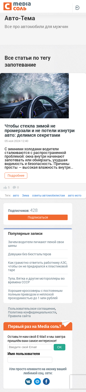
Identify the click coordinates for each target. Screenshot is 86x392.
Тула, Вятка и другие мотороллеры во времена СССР (36, 280)
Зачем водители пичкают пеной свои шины (36, 244)
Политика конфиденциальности (32, 312)
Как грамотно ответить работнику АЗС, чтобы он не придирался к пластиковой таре (38, 266)
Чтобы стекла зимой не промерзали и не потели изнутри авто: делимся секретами (40, 130)
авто (16, 195)
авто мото (74, 195)
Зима (25, 195)
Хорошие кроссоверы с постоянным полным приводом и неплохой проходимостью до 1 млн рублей (35, 294)
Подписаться (38, 217)
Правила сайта (19, 316)
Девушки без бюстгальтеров (29, 254)
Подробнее (16, 175)
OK (59, 347)
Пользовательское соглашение (31, 308)
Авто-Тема (20, 18)
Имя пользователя (24, 354)
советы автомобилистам (48, 195)
